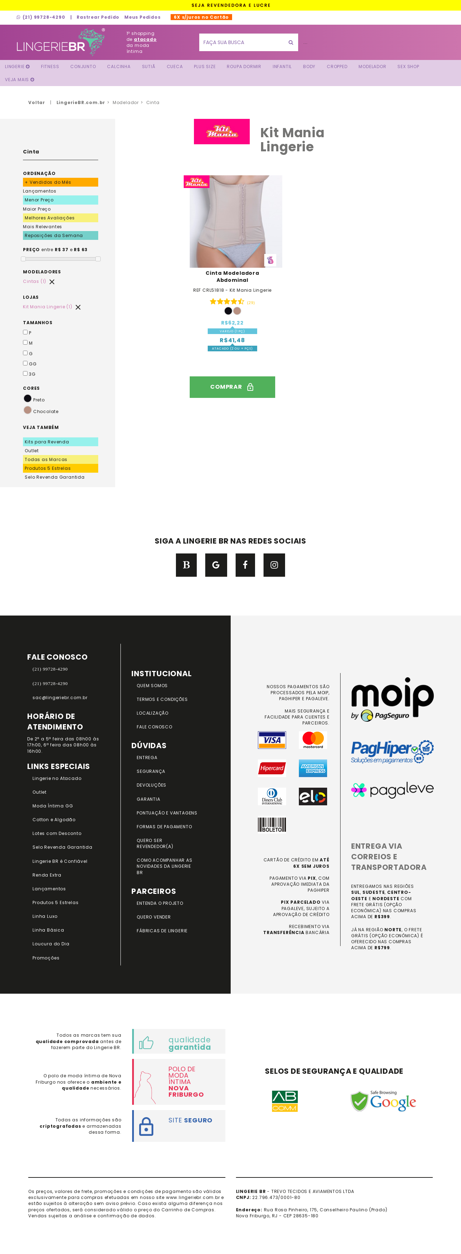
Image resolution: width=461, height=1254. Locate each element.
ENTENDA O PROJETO (160, 903)
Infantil (282, 66)
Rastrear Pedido (98, 17)
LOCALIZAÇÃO (153, 713)
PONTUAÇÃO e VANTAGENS (167, 813)
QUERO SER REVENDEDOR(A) (155, 843)
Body (309, 66)
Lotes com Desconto (56, 833)
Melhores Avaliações (50, 218)
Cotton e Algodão (54, 820)
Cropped (337, 66)
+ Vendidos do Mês (48, 182)
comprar (232, 387)
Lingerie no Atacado (56, 778)
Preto (34, 400)
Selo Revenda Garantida (55, 477)
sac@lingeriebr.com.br (60, 698)
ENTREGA (147, 758)
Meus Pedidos (142, 17)
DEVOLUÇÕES (151, 785)
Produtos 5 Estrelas (48, 468)
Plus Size (204, 66)
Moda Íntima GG (52, 806)
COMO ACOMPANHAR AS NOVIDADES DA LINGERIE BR (164, 866)
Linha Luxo (45, 916)
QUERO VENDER (154, 917)
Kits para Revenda (47, 442)
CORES (31, 388)
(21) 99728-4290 (41, 17)
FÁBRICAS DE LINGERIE (162, 931)
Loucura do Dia (50, 944)
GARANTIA (148, 799)
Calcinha (118, 66)
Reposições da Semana (54, 235)
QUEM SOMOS (152, 686)
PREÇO (31, 250)
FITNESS (50, 66)
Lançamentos (40, 191)
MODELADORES (42, 272)
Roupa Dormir (244, 66)
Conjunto (83, 66)
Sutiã (148, 66)
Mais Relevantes (42, 227)
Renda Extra (46, 875)
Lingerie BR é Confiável (59, 861)
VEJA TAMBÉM (41, 427)
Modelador (372, 66)
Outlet (32, 451)
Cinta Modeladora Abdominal (232, 276)
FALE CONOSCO (154, 727)
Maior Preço (37, 209)
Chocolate (41, 411)
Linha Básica (48, 930)
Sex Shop (408, 66)
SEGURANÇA (151, 771)
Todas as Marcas (46, 459)
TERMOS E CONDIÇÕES (162, 699)
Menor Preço (39, 200)
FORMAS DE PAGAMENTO (164, 827)
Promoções (45, 958)
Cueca (175, 66)
